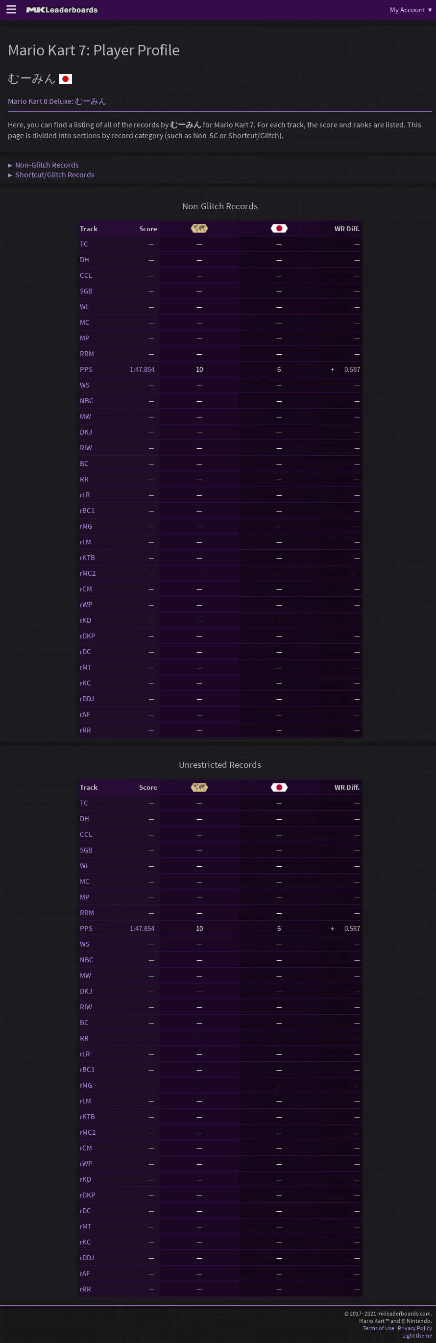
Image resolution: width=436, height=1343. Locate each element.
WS (85, 385)
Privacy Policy (415, 1328)
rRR (85, 729)
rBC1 (87, 510)
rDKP (88, 635)
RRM (87, 353)
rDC (85, 651)
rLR (85, 494)
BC (84, 463)
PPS (86, 369)
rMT (86, 667)
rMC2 (88, 573)
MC (85, 322)
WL (84, 306)
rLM (85, 541)
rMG (86, 526)
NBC (87, 400)
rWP (86, 604)
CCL (86, 275)
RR (84, 479)
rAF (85, 714)
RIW (86, 447)
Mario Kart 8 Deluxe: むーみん (57, 101)
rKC (85, 682)
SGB (86, 290)
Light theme (417, 1335)
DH (84, 259)
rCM (86, 588)
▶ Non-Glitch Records (43, 165)
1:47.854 (143, 369)
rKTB (87, 557)
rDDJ (87, 698)
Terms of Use (378, 1328)
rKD (85, 620)
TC (84, 243)
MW (85, 416)
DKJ (86, 432)
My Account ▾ (411, 9)
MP (85, 337)
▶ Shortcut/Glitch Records (51, 174)
